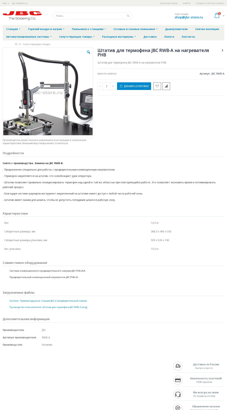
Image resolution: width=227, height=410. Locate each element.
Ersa (15, 362)
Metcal (29, 365)
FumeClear (17, 365)
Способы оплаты (144, 375)
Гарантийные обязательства (95, 362)
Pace (30, 362)
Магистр (56, 365)
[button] (66, 55)
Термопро (42, 365)
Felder (31, 372)
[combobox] (92, 15)
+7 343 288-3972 (181, 368)
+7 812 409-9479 (181, 365)
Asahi (41, 372)
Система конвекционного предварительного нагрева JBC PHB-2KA (203, 126)
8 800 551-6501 (182, 372)
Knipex (20, 393)
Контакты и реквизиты (148, 362)
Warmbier (19, 386)
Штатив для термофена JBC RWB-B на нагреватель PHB (203, 143)
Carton (42, 379)
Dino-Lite (30, 379)
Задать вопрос (86, 386)
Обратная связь (169, 3)
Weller (40, 362)
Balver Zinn (9, 372)
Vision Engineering (13, 379)
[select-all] (205, 116)
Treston (7, 386)
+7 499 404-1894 (181, 362)
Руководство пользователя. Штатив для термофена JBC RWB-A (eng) (48, 287)
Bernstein (8, 393)
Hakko (6, 362)
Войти (186, 3)
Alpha (21, 372)
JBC (22, 362)
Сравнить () (20, 3)
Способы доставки (145, 368)
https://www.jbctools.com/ (56, 407)
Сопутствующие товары (36, 44)
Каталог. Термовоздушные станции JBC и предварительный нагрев (48, 281)
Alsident (51, 362)
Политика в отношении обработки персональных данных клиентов (98, 377)
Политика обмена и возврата (95, 368)
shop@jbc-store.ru (189, 17)
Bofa (5, 365)
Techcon (32, 386)
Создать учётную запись (210, 3)
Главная (16, 44)
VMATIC (45, 386)
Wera (30, 393)
